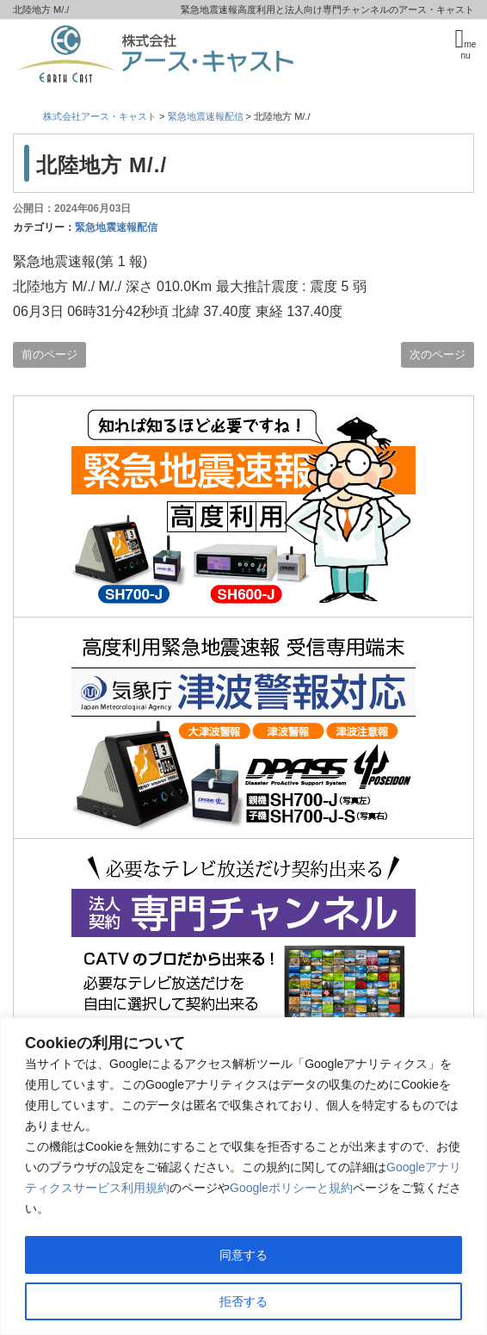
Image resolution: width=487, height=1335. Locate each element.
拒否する (243, 1301)
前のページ (49, 354)
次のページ (437, 354)
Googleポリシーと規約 (291, 1188)
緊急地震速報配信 (116, 227)
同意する (243, 1255)
